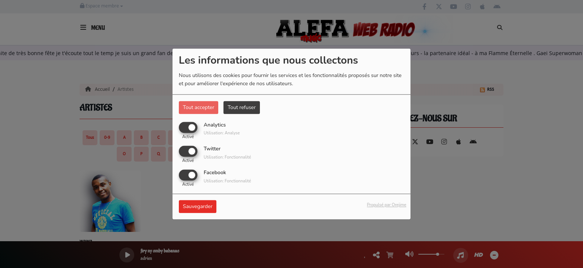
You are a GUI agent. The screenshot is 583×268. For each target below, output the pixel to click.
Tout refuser (242, 107)
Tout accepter (198, 107)
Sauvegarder (198, 206)
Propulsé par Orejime (386, 205)
